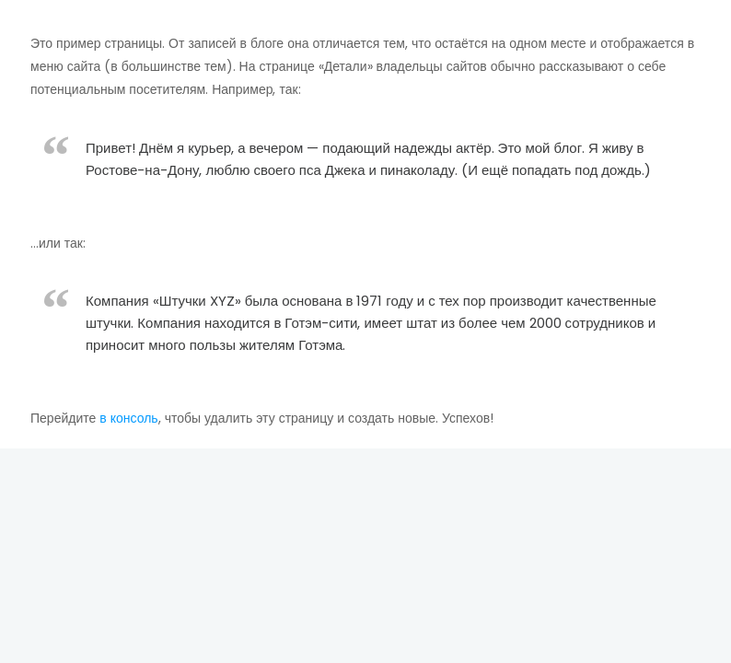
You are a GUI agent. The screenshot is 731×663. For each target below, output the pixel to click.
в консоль (128, 418)
